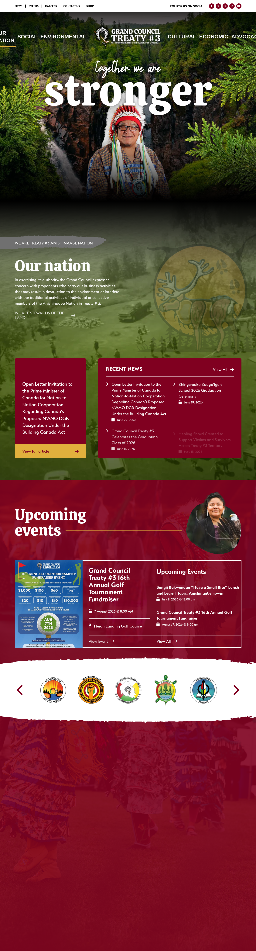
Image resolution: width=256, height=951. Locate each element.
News (18, 6)
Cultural (182, 37)
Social (27, 37)
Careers (51, 6)
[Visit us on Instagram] (225, 6)
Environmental (63, 37)
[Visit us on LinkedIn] (232, 6)
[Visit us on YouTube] (238, 6)
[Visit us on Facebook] (211, 6)
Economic (213, 37)
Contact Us (71, 6)
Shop (90, 6)
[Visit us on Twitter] (218, 6)
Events (34, 6)
